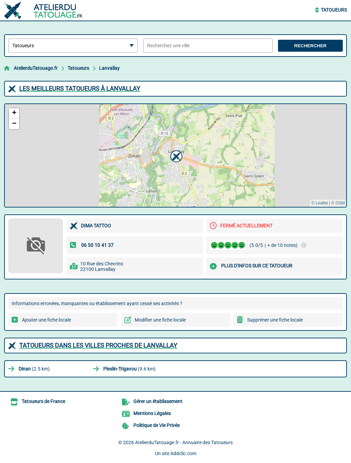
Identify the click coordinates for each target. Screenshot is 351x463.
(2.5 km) (34, 369)
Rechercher (310, 45)
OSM (340, 203)
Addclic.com (183, 453)
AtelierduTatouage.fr (36, 68)
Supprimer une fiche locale (275, 320)
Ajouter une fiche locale (46, 320)
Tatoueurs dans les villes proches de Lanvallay (98, 345)
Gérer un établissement (157, 401)
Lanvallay (109, 68)
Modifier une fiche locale (160, 320)
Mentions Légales (152, 413)
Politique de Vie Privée (156, 425)
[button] (175, 155)
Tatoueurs (334, 10)
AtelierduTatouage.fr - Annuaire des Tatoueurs (184, 442)
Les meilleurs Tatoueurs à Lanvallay (79, 88)
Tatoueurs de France (43, 401)
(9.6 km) (129, 369)
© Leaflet (319, 203)
